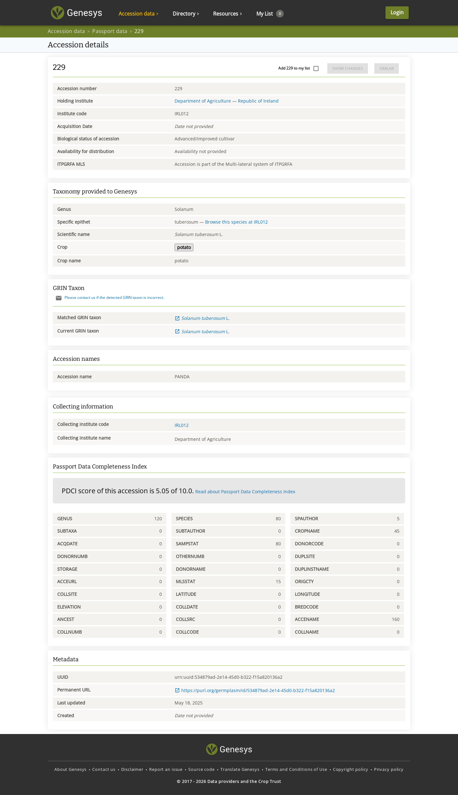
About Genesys (70, 769)
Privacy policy (389, 769)
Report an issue (166, 769)
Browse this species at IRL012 (236, 222)
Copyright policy (350, 769)
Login (397, 12)
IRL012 (182, 425)
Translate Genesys (240, 769)
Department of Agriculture (203, 101)
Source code (201, 769)
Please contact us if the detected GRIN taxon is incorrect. (108, 297)
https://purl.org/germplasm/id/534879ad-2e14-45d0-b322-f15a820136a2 (255, 690)
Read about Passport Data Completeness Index (245, 491)
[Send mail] (59, 298)
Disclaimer (132, 769)
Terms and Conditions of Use (296, 769)
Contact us (103, 769)
